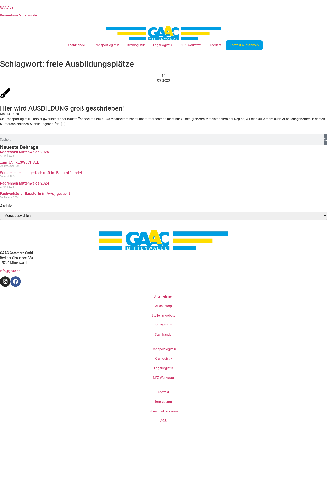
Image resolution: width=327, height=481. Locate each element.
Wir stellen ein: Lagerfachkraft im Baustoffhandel (41, 173)
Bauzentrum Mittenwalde (18, 15)
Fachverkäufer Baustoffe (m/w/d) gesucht (35, 193)
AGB (163, 421)
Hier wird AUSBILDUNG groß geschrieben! (62, 108)
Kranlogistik (136, 45)
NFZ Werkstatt (190, 45)
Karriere (216, 45)
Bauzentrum (163, 325)
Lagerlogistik (162, 45)
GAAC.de (6, 7)
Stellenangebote (163, 315)
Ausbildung (163, 306)
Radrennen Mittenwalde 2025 (24, 152)
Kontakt (163, 392)
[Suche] (325, 139)
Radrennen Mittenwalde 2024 (24, 183)
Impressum (163, 402)
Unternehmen (163, 296)
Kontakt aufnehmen (244, 45)
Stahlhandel (77, 45)
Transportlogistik (106, 45)
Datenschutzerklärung (163, 411)
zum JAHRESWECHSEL (19, 162)
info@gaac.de (10, 271)
